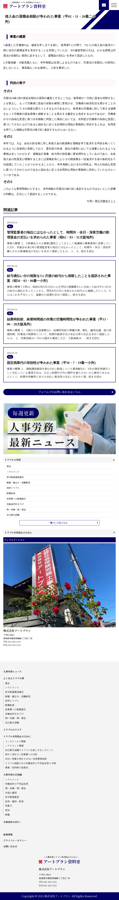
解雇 (7, 814)
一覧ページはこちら (57, 522)
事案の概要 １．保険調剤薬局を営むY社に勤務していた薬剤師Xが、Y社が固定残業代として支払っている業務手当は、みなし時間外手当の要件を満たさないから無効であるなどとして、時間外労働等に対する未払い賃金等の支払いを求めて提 (59, 369)
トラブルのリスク (12, 729)
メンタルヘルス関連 (15, 741)
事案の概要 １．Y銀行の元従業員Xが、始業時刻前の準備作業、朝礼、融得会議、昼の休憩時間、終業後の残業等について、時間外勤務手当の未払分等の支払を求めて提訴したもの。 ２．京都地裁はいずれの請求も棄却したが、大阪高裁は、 (59, 328)
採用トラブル (13, 487)
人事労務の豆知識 (12, 774)
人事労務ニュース (12, 671)
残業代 (8, 805)
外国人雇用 (11, 792)
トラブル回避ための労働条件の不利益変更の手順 (30, 763)
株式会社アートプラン (17, 630)
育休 (7, 810)
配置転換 (11, 493)
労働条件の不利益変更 (16, 783)
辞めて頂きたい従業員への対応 (21, 754)
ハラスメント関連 (14, 745)
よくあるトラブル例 (13, 678)
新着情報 (8, 834)
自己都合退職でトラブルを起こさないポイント (29, 750)
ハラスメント (13, 471)
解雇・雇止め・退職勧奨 (18, 482)
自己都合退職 (13, 514)
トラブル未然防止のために (18, 532)
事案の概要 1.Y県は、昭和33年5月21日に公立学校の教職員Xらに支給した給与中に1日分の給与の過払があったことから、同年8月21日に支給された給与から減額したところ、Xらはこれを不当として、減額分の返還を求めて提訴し (59, 285)
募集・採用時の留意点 (16, 767)
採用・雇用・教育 (14, 801)
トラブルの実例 (13, 459)
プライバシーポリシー (14, 840)
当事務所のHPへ (12, 822)
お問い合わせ (10, 846)
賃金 (9, 466)
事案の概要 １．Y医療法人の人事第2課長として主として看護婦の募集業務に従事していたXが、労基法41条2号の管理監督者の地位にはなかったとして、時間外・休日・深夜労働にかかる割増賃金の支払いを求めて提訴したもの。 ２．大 (59, 241)
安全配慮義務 (12, 797)
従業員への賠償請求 (16, 498)
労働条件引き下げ (15, 504)
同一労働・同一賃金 (16, 509)
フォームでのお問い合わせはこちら (59, 392)
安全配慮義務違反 (15, 477)
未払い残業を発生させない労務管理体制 (26, 758)
